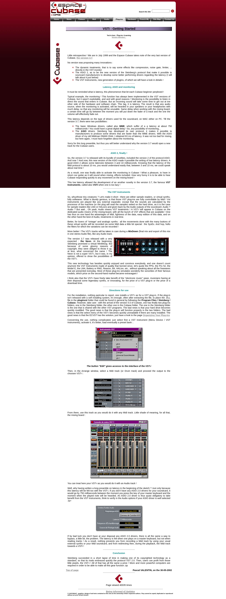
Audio (106, 19)
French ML (144, 19)
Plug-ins (119, 19)
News (69, 19)
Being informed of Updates (120, 591)
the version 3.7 (84, 58)
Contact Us (169, 19)
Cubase (81, 19)
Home (56, 19)
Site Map (157, 19)
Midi (94, 19)
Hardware (132, 19)
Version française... (119, 37)
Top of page (72, 570)
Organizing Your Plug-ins (156, 315)
